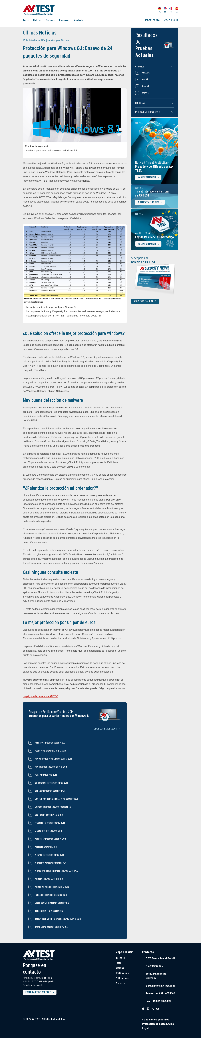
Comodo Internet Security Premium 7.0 (53, 806)
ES (176, 10)
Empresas (140, 103)
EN (165, 10)
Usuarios (139, 66)
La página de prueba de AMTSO (40, 696)
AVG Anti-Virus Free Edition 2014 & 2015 (53, 758)
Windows (142, 73)
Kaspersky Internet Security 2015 (50, 838)
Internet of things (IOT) (147, 111)
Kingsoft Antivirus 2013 (46, 846)
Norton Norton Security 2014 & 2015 (52, 886)
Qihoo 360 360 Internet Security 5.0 (52, 902)
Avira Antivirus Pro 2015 (46, 774)
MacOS (141, 79)
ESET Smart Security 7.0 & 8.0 (49, 814)
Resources (64, 20)
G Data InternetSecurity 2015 (48, 830)
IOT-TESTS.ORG (152, 20)
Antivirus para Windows (58, 40)
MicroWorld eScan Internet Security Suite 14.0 (56, 870)
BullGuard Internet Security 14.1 (50, 790)
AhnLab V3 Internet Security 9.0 (50, 742)
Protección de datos (154, 1024)
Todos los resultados (107, 728)
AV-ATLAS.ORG (171, 20)
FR (170, 10)
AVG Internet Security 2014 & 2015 (51, 766)
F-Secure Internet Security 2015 (50, 822)
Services (50, 20)
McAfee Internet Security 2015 (49, 854)
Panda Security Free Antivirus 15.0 (51, 894)
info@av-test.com (164, 986)
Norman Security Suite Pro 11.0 (49, 878)
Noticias (37, 20)
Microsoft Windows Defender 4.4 (50, 862)
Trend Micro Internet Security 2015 (51, 926)
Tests (26, 20)
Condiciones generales (155, 1020)
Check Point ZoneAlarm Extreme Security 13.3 (56, 798)
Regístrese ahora (146, 301)
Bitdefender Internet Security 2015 (51, 782)
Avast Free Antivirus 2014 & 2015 (50, 750)
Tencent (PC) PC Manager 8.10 (49, 910)
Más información (149, 177)
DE (159, 10)
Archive (142, 93)
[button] (28, 273)
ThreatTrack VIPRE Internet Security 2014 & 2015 (58, 918)
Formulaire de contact (40, 992)
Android (142, 86)
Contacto (79, 20)
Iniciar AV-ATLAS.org (150, 202)
